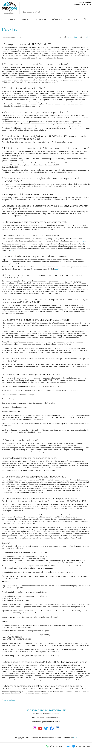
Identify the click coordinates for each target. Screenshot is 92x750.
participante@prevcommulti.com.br (46, 722)
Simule (24, 20)
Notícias (72, 20)
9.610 (75, 738)
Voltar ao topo (8, 700)
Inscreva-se (40, 20)
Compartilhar (70, 37)
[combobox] (35, 12)
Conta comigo (85, 2)
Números (57, 20)
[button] (50, 12)
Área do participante (82, 4)
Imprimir (84, 37)
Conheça (10, 20)
